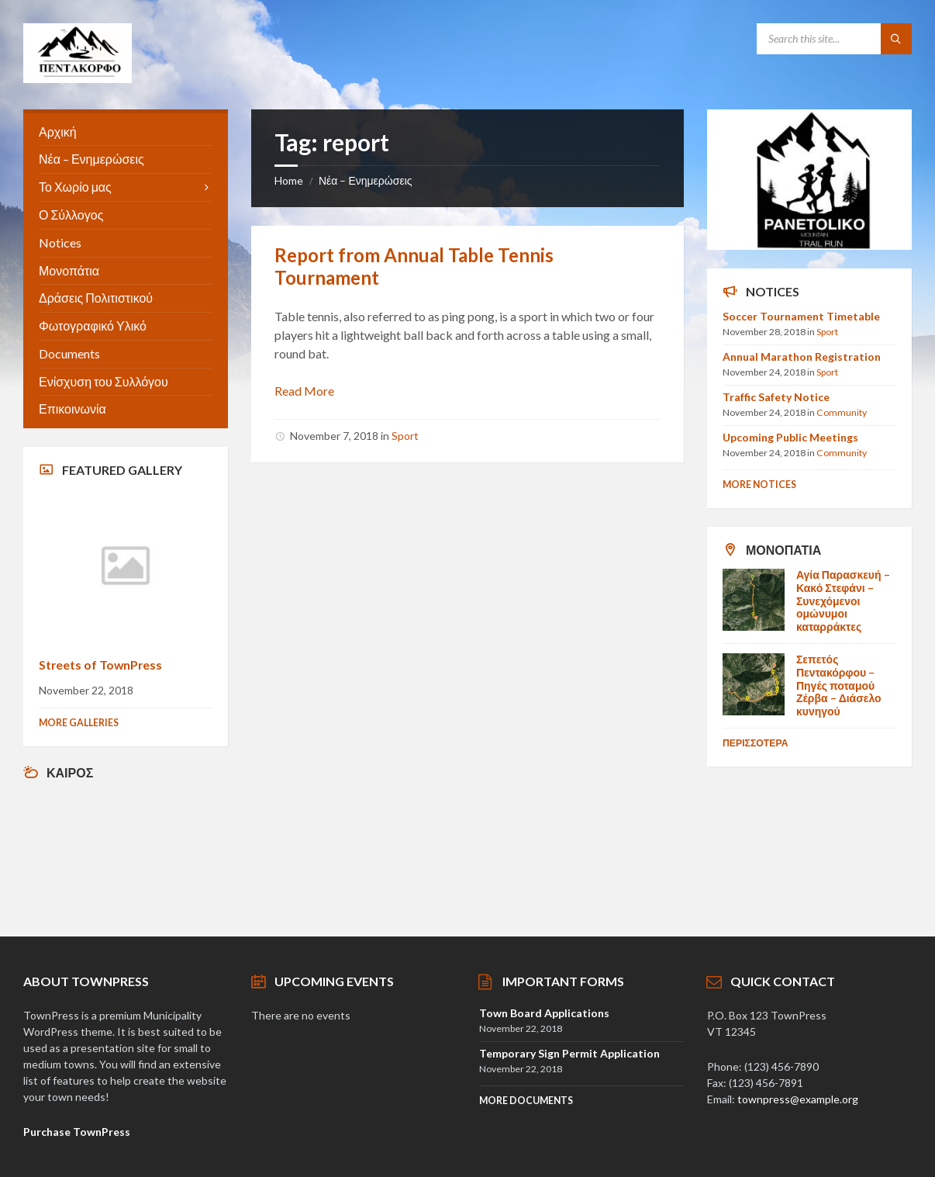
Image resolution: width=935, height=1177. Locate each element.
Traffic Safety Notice (776, 396)
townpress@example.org (797, 1099)
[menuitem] (125, 132)
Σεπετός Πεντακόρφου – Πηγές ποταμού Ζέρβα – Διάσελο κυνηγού (839, 685)
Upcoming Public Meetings (790, 437)
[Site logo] (77, 78)
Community (841, 412)
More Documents (526, 1100)
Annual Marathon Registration (802, 356)
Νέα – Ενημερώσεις (365, 180)
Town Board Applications (544, 1012)
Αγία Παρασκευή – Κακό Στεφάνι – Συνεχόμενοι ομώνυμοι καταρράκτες (843, 600)
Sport (405, 435)
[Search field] (834, 38)
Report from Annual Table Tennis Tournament (414, 266)
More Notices (759, 484)
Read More (304, 390)
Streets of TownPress (100, 664)
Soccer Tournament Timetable (801, 316)
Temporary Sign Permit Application (569, 1053)
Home (288, 180)
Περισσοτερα (755, 743)
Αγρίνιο (125, 850)
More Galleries (79, 723)
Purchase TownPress (76, 1131)
